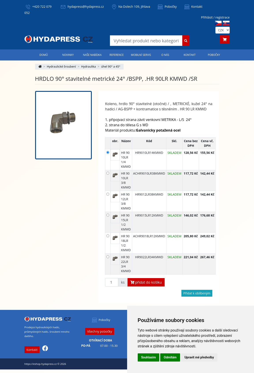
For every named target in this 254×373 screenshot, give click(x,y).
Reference (116, 55)
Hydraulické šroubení (61, 66)
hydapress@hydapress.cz (86, 6)
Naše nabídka (92, 55)
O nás (165, 55)
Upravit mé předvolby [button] (199, 357)
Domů (44, 55)
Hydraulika (88, 66)
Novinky (68, 55)
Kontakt (192, 6)
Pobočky (167, 6)
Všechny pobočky (99, 331)
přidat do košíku (146, 282)
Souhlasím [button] (148, 357)
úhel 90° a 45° (110, 66)
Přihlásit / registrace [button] (215, 17)
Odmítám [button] (170, 357)
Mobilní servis (141, 55)
